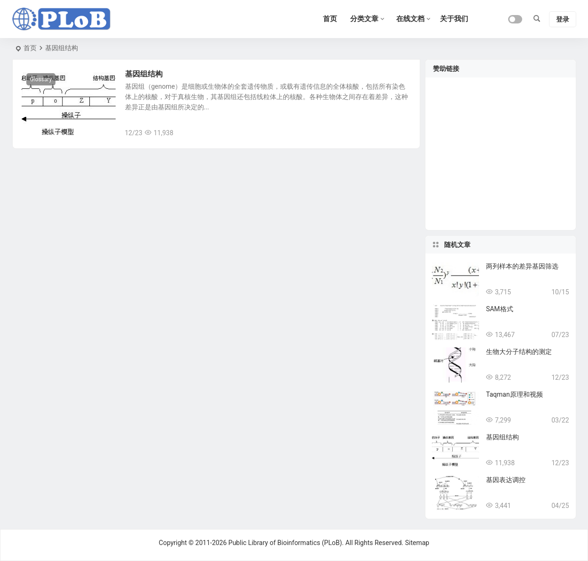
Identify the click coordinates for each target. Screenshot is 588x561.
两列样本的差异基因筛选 (522, 266)
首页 (30, 48)
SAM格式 (499, 309)
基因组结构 (144, 73)
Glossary (41, 79)
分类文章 (364, 19)
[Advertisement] (500, 159)
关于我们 (454, 19)
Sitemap (417, 542)
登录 (562, 19)
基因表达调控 (505, 480)
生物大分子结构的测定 (519, 351)
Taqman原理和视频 (514, 394)
